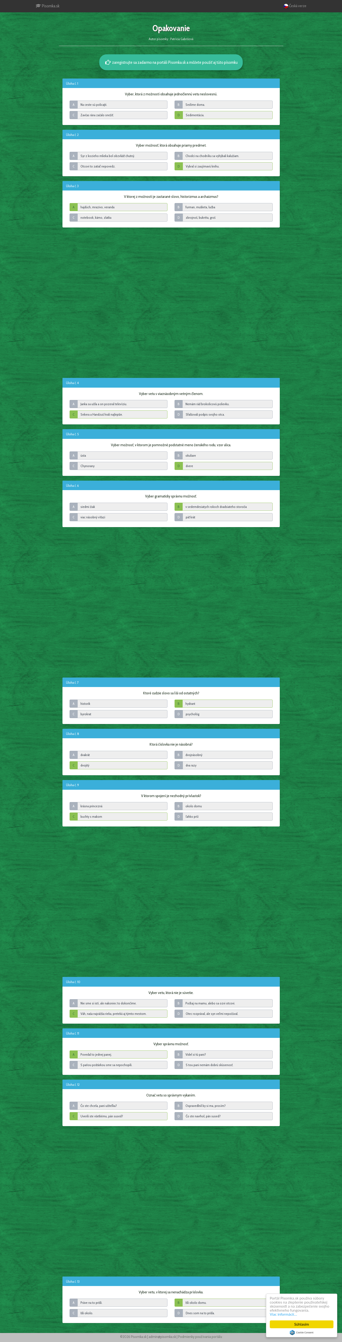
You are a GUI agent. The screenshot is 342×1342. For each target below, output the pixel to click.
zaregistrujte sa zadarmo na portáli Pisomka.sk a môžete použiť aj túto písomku (171, 62)
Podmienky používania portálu (200, 1336)
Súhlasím (301, 1324)
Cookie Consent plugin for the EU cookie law (302, 1332)
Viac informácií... (283, 1314)
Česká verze (295, 6)
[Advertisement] (171, 302)
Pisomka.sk (47, 6)
